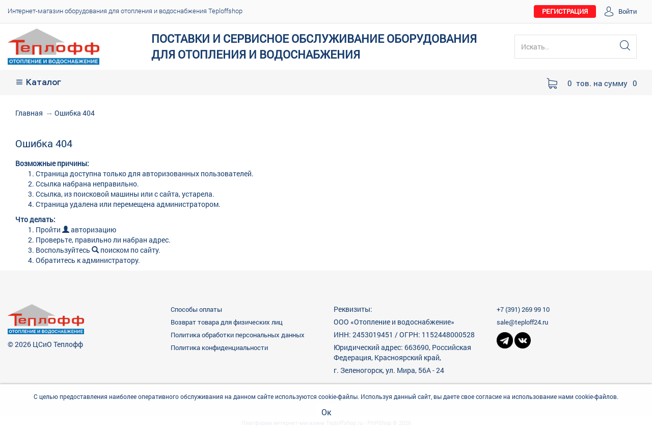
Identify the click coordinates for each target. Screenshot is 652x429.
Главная (29, 113)
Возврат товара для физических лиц (227, 322)
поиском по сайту (125, 250)
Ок (326, 412)
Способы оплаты (196, 309)
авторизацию (89, 229)
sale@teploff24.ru (522, 322)
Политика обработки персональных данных (238, 334)
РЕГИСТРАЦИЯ (565, 11)
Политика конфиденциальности (219, 347)
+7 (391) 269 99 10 (523, 309)
